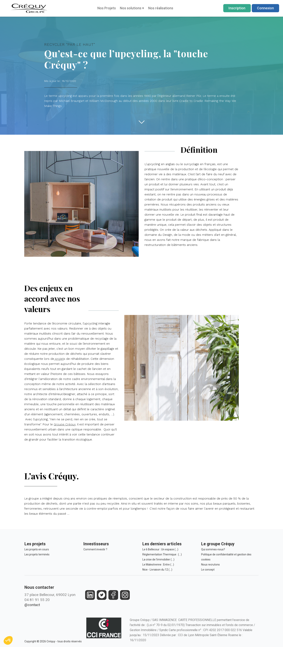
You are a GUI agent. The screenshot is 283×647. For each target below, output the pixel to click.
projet (61, 360)
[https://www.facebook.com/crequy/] (113, 594)
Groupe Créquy (65, 412)
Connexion (265, 8)
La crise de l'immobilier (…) (158, 559)
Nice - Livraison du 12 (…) (157, 569)
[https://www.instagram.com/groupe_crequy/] (125, 594)
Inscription (236, 8)
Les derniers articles (162, 543)
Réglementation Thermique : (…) (162, 554)
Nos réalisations (160, 8)
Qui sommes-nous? (213, 549)
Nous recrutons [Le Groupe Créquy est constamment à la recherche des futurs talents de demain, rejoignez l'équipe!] (210, 564)
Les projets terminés (36, 554)
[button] (8, 640)
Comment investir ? (95, 549)
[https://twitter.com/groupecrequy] (101, 594)
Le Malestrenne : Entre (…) (158, 564)
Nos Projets (106, 8)
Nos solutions (132, 8)
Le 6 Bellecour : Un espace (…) (160, 549)
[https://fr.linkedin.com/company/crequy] (90, 594)
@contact (32, 605)
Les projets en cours (36, 549)
